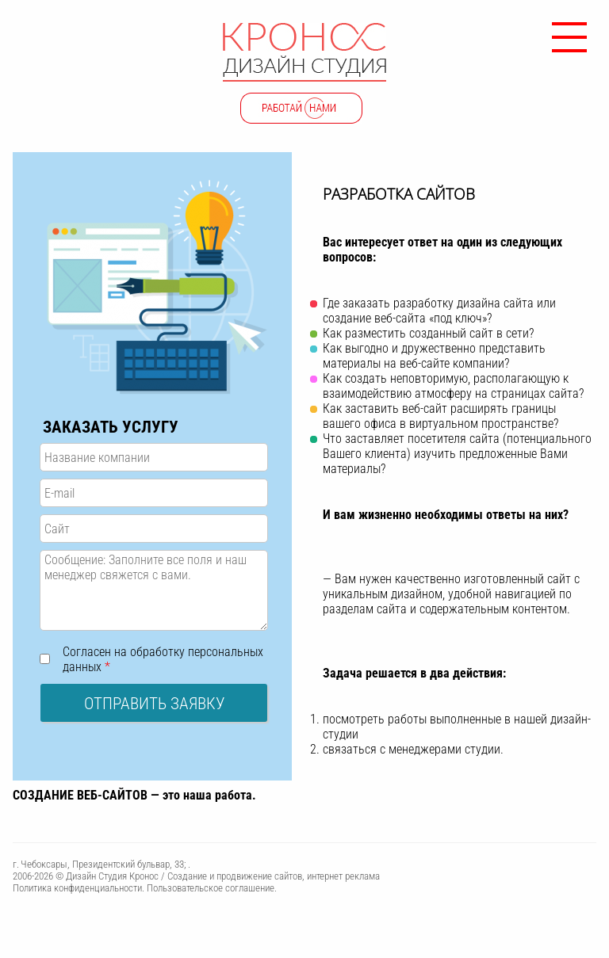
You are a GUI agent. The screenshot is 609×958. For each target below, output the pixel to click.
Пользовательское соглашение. (212, 888)
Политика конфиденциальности (77, 888)
